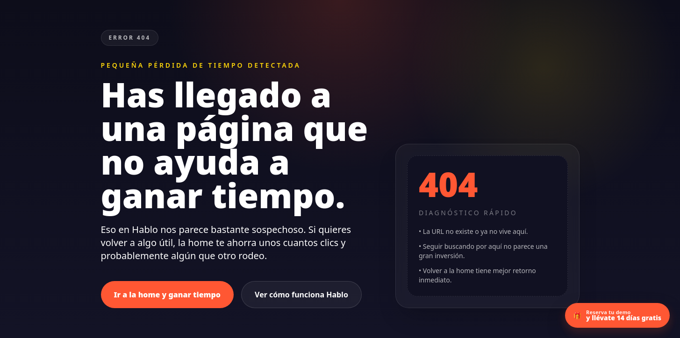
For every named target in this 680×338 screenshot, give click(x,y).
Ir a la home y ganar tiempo (167, 294)
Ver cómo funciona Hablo (301, 294)
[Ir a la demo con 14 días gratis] (617, 315)
